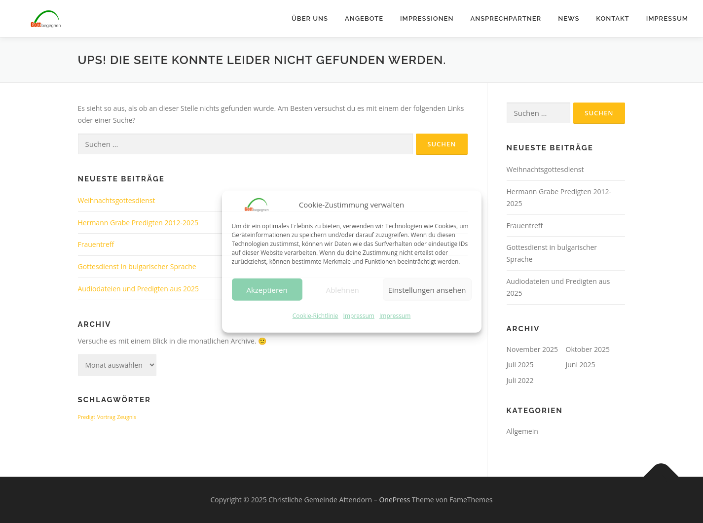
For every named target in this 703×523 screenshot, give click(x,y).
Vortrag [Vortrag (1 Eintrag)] (106, 417)
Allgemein (522, 431)
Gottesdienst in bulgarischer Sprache (137, 266)
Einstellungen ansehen (427, 290)
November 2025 (532, 349)
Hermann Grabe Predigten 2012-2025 (138, 222)
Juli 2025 (520, 364)
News (568, 18)
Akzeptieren (266, 290)
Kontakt (612, 18)
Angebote (364, 18)
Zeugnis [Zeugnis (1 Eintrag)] (126, 417)
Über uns (310, 18)
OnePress (394, 499)
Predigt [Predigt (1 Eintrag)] (87, 417)
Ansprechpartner (505, 18)
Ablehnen (342, 290)
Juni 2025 (580, 364)
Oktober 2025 (588, 349)
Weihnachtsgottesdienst (116, 200)
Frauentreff (96, 244)
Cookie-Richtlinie (315, 316)
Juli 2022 (520, 380)
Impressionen (426, 18)
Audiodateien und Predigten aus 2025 (138, 288)
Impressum (358, 316)
